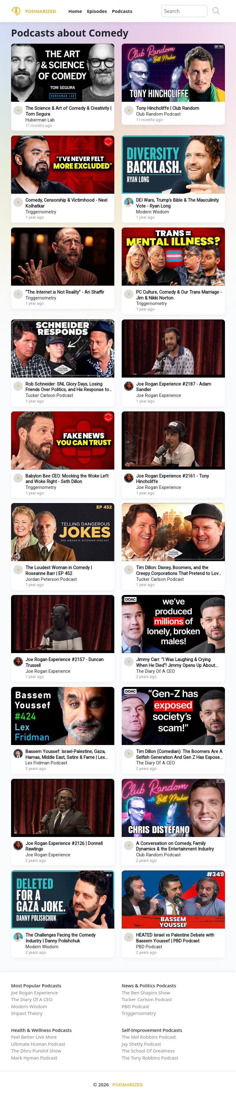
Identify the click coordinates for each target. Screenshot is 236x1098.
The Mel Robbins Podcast (149, 1037)
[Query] (184, 11)
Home (75, 11)
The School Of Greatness (148, 1051)
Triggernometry (41, 212)
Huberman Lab (40, 120)
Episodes (97, 11)
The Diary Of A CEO (155, 671)
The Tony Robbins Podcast (150, 1058)
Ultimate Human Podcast (38, 1044)
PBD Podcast (149, 946)
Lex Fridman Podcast (46, 763)
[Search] (216, 11)
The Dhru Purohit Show (36, 1051)
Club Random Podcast (158, 114)
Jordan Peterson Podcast (51, 579)
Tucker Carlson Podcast (49, 395)
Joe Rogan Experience (158, 395)
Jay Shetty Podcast (141, 1044)
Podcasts (122, 11)
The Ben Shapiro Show (146, 992)
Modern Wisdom (152, 212)
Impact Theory (26, 1013)
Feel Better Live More (34, 1037)
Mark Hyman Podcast (34, 1058)
